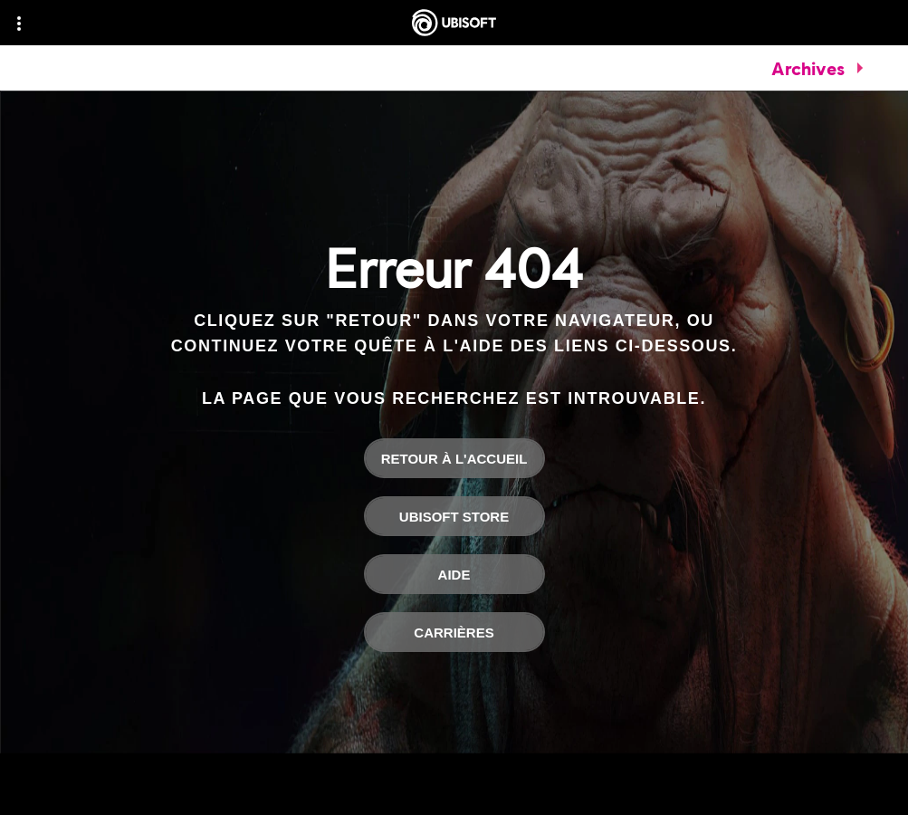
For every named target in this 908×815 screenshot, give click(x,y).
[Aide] (454, 574)
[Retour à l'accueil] (454, 458)
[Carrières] (454, 632)
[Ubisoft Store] (454, 516)
